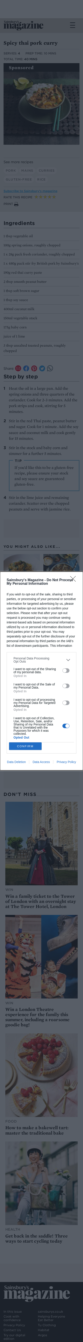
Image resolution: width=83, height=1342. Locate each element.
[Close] (74, 580)
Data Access (41, 762)
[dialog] (41, 671)
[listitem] (41, 660)
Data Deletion (16, 762)
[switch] (65, 670)
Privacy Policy (66, 762)
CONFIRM (25, 746)
